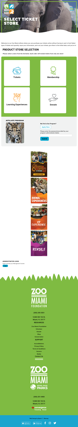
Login (5, 266)
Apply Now (46, 127)
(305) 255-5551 (39, 313)
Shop (39, 334)
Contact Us (39, 356)
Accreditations (39, 343)
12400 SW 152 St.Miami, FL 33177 (39, 318)
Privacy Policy (39, 346)
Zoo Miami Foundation (39, 326)
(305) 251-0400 (39, 397)
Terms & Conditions (39, 349)
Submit (44, 139)
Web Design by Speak (36, 418)
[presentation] (39, 408)
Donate (39, 331)
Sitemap (46, 418)
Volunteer (39, 329)
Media (39, 354)
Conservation (39, 337)
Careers (39, 351)
